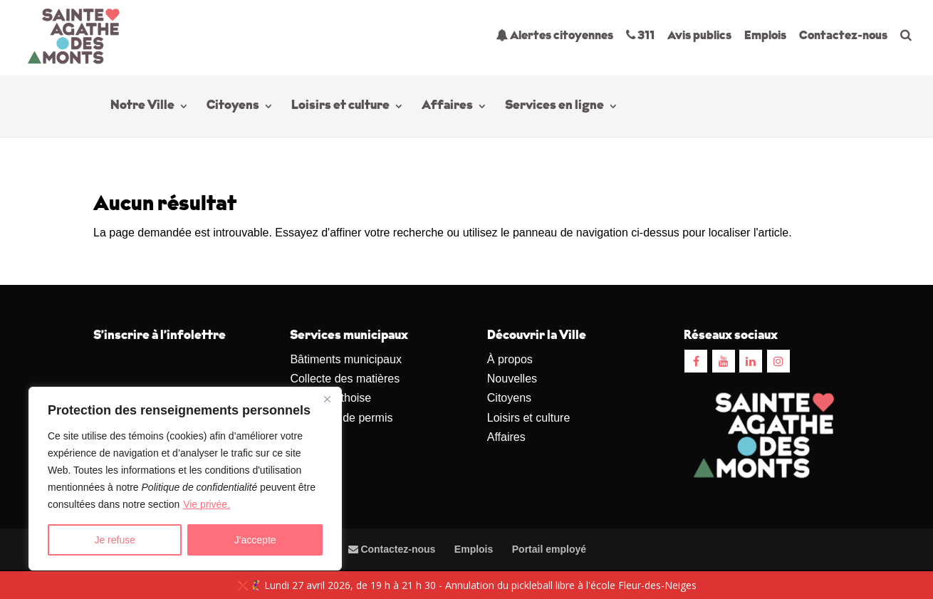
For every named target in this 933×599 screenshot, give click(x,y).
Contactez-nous (843, 36)
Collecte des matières (345, 379)
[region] (185, 479)
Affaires (447, 107)
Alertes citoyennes (554, 35)
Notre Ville (142, 107)
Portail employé (549, 549)
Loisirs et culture (340, 107)
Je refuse (114, 540)
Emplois (765, 36)
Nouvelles (512, 379)
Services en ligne (554, 107)
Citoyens (233, 107)
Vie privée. (206, 504)
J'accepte (255, 540)
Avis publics (699, 36)
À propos (510, 359)
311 (640, 35)
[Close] (326, 398)
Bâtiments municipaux (346, 359)
